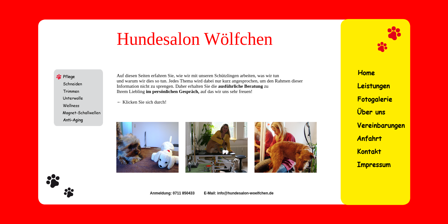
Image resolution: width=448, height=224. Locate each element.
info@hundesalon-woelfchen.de (244, 193)
